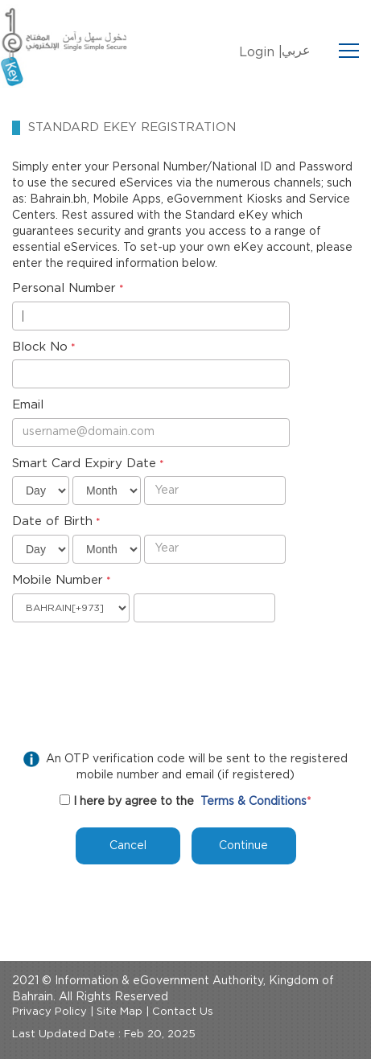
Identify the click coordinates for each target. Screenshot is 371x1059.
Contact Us (182, 1012)
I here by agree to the (133, 801)
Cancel (127, 846)
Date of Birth (52, 521)
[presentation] (134, 661)
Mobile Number (57, 580)
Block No (40, 347)
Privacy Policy (49, 1012)
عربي (296, 50)
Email (27, 405)
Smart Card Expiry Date (84, 464)
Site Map (119, 1012)
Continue (243, 846)
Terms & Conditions (253, 801)
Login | (260, 52)
